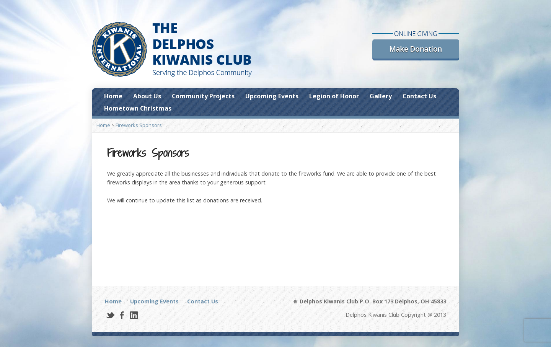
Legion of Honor (334, 96)
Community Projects (203, 96)
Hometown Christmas (137, 108)
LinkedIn (133, 315)
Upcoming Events (271, 96)
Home (113, 96)
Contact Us (419, 96)
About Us (147, 96)
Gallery (381, 96)
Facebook (121, 315)
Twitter (110, 315)
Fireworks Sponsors (139, 125)
